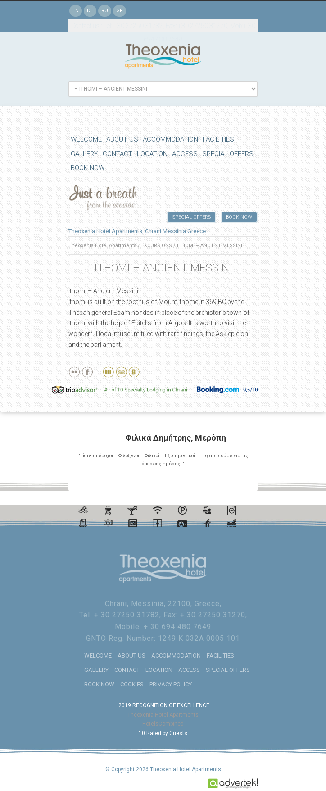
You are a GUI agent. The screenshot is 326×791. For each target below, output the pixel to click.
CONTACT (117, 154)
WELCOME (86, 139)
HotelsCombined (163, 723)
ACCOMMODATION (170, 139)
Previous (239, 480)
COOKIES (132, 684)
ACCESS (185, 154)
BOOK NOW (87, 168)
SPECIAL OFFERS (228, 154)
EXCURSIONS (156, 245)
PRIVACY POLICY (170, 684)
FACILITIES (218, 139)
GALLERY (84, 154)
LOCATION (152, 154)
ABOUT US (122, 139)
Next (247, 480)
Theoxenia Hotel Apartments (102, 245)
